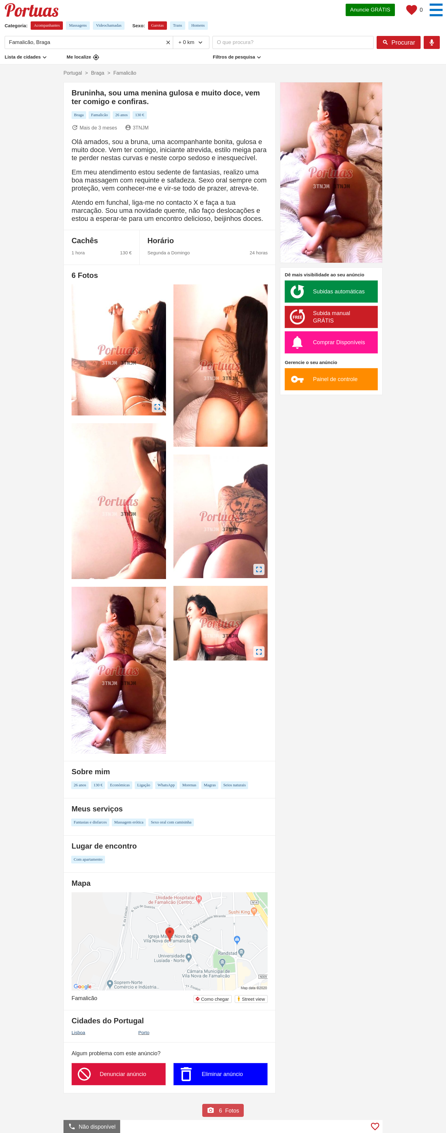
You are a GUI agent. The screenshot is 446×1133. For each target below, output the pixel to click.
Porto (143, 1032)
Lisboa (78, 1032)
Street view (251, 999)
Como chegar (212, 999)
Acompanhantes (47, 25)
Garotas (157, 25)
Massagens (78, 25)
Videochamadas (108, 25)
